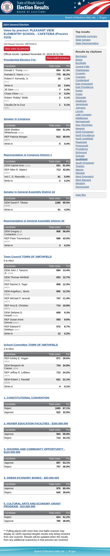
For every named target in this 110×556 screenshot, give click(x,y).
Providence (82, 149)
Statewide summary (86, 36)
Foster (79, 94)
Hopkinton (81, 101)
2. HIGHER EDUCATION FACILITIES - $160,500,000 (36, 423)
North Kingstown (85, 131)
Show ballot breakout (58, 58)
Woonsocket (82, 186)
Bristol (79, 59)
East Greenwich (84, 83)
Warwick (80, 173)
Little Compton (83, 114)
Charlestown (82, 70)
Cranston (81, 77)
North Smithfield (84, 138)
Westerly (80, 183)
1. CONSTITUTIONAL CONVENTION (26, 397)
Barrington (81, 56)
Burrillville (81, 63)
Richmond (81, 152)
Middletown (82, 118)
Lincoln (79, 111)
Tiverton (80, 166)
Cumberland (82, 80)
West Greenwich (84, 176)
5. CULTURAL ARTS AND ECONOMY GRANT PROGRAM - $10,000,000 (32, 505)
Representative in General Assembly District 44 (34, 220)
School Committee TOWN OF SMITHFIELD (31, 344)
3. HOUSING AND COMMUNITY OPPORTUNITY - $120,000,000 (34, 450)
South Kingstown (85, 162)
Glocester (81, 97)
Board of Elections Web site (80, 17)
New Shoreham (84, 125)
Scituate (80, 155)
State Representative (87, 43)
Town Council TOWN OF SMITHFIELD (28, 256)
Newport (80, 128)
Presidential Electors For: (20, 59)
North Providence (85, 135)
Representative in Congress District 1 (28, 154)
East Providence (84, 87)
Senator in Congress (17, 118)
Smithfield (82, 159)
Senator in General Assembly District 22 (29, 191)
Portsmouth (82, 145)
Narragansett (83, 121)
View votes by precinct (17, 48)
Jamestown (82, 104)
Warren (79, 169)
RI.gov (102, 17)
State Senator (83, 39)
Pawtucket (81, 142)
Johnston (81, 107)
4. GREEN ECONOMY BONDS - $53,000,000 (31, 477)
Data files (81, 195)
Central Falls (82, 66)
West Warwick (83, 180)
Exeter (79, 90)
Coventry (80, 73)
